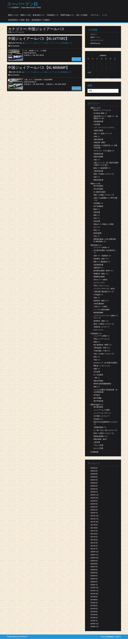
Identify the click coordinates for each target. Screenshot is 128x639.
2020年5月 (94, 573)
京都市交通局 (98, 131)
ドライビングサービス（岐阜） (105, 289)
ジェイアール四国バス (102, 336)
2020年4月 (94, 576)
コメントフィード (96, 40)
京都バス (97, 136)
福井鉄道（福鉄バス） (102, 301)
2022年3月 (94, 507)
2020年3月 (94, 579)
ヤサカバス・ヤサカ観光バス (104, 151)
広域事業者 (94, 452)
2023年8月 (94, 477)
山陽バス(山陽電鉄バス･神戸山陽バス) (105, 199)
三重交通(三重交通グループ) (104, 292)
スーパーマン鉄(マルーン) (33, 43)
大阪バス (97, 160)
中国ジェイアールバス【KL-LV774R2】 (39, 39)
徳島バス (97, 387)
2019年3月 (94, 615)
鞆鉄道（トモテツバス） (102, 366)
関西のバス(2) (25, 15)
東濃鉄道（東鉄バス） (102, 274)
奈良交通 (97, 221)
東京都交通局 (98, 407)
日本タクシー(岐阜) (100, 280)
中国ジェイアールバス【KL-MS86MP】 (39, 68)
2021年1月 (94, 549)
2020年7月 (94, 567)
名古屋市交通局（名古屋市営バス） (105, 252)
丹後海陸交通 (98, 154)
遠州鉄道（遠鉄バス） (102, 321)
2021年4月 (94, 540)
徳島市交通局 (98, 381)
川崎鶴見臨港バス (100, 427)
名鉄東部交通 (98, 265)
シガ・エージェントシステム (104, 128)
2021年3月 (94, 543)
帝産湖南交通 (98, 122)
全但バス (97, 218)
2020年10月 (94, 558)
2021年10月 (94, 522)
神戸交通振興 (98, 206)
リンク (104, 15)
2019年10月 (94, 594)
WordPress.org (95, 43)
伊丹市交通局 (98, 189)
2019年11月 (94, 591)
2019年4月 (94, 612)
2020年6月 (94, 570)
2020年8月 (94, 564)
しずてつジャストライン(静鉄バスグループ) (106, 317)
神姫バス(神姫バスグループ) (104, 195)
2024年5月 (94, 471)
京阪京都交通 (98, 139)
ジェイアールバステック (102, 413)
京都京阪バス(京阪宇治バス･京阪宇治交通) (105, 147)
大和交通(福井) (99, 304)
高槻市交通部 (98, 157)
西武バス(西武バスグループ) (104, 433)
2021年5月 (94, 537)
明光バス (97, 230)
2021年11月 (94, 519)
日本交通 (97, 372)
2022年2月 (94, 510)
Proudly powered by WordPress (17, 637)
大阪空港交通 (98, 171)
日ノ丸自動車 (98, 375)
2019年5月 (94, 609)
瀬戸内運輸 (98, 398)
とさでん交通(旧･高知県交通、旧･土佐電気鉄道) (106, 391)
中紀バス (97, 236)
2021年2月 (94, 546)
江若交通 (97, 125)
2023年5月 (94, 486)
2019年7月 (94, 603)
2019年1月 (94, 621)
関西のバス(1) (13, 15)
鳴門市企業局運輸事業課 (102, 384)
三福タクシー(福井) (100, 307)
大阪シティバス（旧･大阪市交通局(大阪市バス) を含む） (106, 164)
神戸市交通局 (98, 186)
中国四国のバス (52, 15)
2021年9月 (94, 525)
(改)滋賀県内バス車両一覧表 (18, 20)
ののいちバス (98, 330)
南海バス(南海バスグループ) (104, 174)
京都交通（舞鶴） (100, 142)
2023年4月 (94, 489)
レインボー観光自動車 (102, 310)
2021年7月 (94, 531)
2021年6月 (94, 534)
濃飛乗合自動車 (99, 277)
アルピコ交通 (98, 445)
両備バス (97, 342)
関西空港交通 (98, 180)
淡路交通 (97, 212)
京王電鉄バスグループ (102, 416)
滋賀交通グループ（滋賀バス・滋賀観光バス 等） (106, 117)
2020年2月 (94, 582)
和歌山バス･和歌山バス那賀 (104, 224)
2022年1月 (94, 513)
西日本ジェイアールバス (102, 110)
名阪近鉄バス (98, 268)
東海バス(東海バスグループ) (104, 324)
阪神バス (97, 209)
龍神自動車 (98, 233)
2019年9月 (94, 597)
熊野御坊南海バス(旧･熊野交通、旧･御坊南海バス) (105, 240)
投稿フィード (95, 37)
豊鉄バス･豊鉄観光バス (102, 262)
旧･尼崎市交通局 (100, 192)
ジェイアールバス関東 (102, 410)
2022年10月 (94, 498)
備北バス (97, 357)
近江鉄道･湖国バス (100, 113)
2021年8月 (94, 528)
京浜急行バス (98, 419)
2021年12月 (94, 516)
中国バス (97, 360)
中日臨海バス (98, 295)
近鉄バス (97, 177)
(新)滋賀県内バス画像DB (41, 20)
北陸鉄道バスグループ (102, 327)
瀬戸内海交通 (98, 401)
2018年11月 (94, 627)
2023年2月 (94, 492)
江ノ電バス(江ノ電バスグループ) (105, 430)
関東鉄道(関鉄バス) (100, 436)
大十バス (97, 227)
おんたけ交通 (98, 448)
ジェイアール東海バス (102, 248)
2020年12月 (94, 552)
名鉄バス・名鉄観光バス (102, 256)
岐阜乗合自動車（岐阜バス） (104, 271)
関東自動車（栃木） (101, 439)
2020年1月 (94, 585)
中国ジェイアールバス (52, 43)
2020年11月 (94, 555)
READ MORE (76, 59)
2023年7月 (94, 480)
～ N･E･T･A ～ (94, 15)
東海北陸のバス (39, 15)
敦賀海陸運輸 (98, 313)
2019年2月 (94, 618)
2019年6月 (94, 606)
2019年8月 (94, 600)
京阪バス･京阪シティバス (103, 134)
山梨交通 (97, 442)
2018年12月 (94, 624)
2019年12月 (94, 588)
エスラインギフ (99, 283)
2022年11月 (94, 495)
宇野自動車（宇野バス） (102, 348)
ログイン (93, 34)
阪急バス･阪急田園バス (102, 168)
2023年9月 (94, 474)
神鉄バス (97, 215)
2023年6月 (94, 483)
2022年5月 (94, 504)
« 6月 (89, 72)
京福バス (97, 298)
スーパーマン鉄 (23, 4)
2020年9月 (94, 561)
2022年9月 (94, 501)
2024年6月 (94, 468)
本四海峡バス (98, 203)
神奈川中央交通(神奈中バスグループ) (106, 423)
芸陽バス (97, 369)
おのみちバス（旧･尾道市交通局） (106, 363)
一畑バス (97, 378)
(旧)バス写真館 (81, 15)
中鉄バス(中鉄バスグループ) (104, 354)
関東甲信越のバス (67, 15)
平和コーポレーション (102, 286)
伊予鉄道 (97, 395)
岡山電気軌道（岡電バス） (103, 345)
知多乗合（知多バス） (102, 259)
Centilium (109, 637)
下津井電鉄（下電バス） (102, 351)
